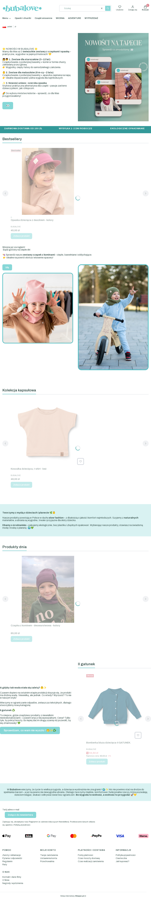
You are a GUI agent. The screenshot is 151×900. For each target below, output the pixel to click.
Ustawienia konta (48, 858)
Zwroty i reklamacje (11, 855)
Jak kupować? (122, 861)
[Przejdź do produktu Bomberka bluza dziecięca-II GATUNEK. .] (114, 706)
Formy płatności (85, 855)
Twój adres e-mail (10, 810)
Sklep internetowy (72, 896)
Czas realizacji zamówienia (91, 861)
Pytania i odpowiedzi (12, 858)
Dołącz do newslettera (20, 815)
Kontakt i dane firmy (11, 877)
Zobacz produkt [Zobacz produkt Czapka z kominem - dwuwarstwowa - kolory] (21, 639)
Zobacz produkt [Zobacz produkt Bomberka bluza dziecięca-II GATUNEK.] (97, 762)
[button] (107, 8)
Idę (7, 267)
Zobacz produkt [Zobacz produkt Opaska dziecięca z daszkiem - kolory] (21, 236)
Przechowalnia (47, 861)
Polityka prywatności (126, 855)
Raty (4, 864)
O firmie (5, 880)
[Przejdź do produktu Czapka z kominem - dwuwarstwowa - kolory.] (48, 589)
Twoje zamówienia (49, 855)
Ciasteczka (121, 858)
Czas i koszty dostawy (89, 858)
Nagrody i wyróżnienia (12, 883)
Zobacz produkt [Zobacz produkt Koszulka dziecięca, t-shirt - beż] (21, 485)
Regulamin (7, 861)
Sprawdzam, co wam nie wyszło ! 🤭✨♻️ (30, 730)
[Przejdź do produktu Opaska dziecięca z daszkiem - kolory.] (48, 181)
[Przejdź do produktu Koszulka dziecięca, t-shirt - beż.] (48, 432)
